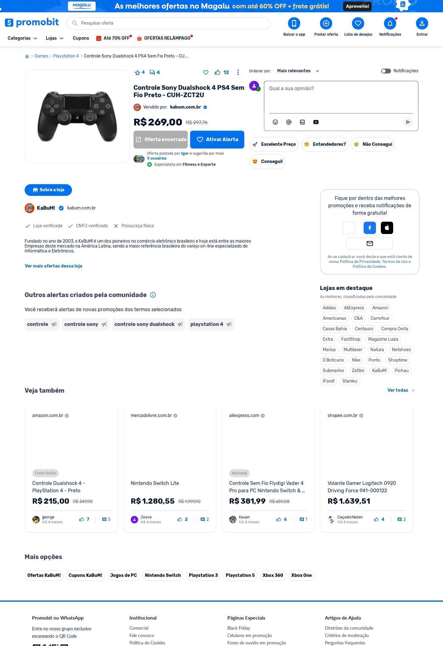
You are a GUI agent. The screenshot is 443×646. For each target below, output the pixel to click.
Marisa (329, 349)
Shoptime (397, 360)
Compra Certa (394, 328)
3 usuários (157, 158)
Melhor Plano (142, 575)
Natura (377, 349)
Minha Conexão (144, 589)
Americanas (334, 318)
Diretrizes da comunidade (349, 501)
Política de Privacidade (360, 262)
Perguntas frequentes (345, 516)
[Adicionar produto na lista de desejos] (206, 72)
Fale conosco (142, 508)
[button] (349, 228)
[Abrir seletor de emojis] (275, 122)
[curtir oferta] (222, 72)
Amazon (380, 308)
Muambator (141, 597)
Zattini (358, 370)
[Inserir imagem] (302, 122)
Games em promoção (247, 523)
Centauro (364, 328)
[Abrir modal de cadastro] (422, 28)
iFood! (328, 381)
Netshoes (401, 349)
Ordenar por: (260, 71)
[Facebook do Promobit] (333, 603)
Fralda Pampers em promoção (255, 538)
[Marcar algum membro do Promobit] (289, 122)
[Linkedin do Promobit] (385, 603)
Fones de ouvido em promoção (256, 516)
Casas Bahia (335, 328)
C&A (358, 318)
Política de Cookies (369, 266)
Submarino (333, 370)
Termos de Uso (395, 262)
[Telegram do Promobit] (402, 603)
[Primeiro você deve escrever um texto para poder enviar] (408, 122)
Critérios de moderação (347, 508)
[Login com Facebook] (370, 228)
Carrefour (380, 318)
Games (43, 56)
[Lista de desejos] (217, 140)
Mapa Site (139, 538)
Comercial (139, 501)
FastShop (350, 339)
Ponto (374, 360)
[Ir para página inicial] (29, 56)
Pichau (402, 370)
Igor (185, 153)
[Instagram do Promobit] (368, 603)
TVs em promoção (244, 545)
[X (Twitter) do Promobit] (350, 603)
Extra (328, 339)
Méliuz (136, 582)
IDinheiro (138, 567)
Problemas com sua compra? (352, 523)
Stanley (349, 381)
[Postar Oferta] (326, 28)
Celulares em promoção (249, 508)
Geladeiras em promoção (250, 530)
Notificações (405, 71)
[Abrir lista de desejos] (358, 28)
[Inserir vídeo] (316, 122)
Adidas (329, 308)
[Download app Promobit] (294, 28)
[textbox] (341, 96)
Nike (356, 360)
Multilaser (353, 349)
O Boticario (333, 360)
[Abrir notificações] (390, 28)
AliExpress (354, 308)
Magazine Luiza (383, 339)
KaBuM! (379, 370)
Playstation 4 (68, 56)
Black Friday (238, 501)
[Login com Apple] (387, 228)
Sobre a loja (48, 190)
